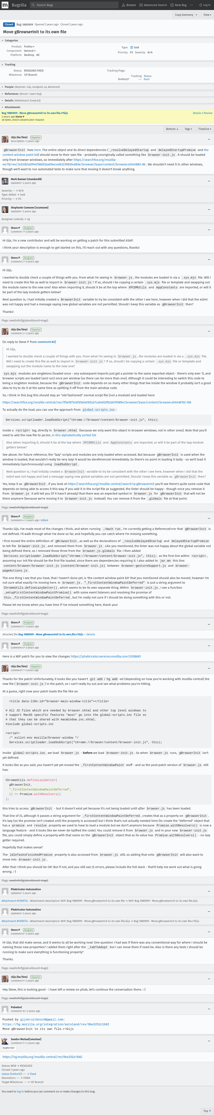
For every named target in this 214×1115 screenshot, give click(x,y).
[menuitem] (129, 5)
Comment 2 (17, 261)
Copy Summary (184, 14)
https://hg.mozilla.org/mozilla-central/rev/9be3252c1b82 (42, 1047)
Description (17, 141)
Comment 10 (18, 1001)
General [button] (30, 50)
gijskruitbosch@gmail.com (41, 1010)
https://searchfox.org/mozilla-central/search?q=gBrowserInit (111, 480)
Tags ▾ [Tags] (188, 128)
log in (20, 1082)
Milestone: (15, 74)
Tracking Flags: (116, 70)
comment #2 (46, 340)
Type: (125, 47)
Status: (18, 70)
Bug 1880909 (25, 24)
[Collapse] (209, 139)
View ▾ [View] (207, 14)
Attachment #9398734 (15, 891)
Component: (14, 50)
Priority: (123, 52)
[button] (204, 5)
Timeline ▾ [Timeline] (204, 128)
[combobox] (74, 5)
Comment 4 (17, 515)
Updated (16, 182)
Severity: (140, 52)
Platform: (16, 54)
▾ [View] (196, 14)
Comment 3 (17, 331)
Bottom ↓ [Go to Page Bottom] (172, 128)
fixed (146, 79)
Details (197, 113)
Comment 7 (17, 663)
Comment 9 (17, 971)
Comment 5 (17, 619)
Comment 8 (17, 924)
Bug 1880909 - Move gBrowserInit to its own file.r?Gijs (35, 113)
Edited (44, 515)
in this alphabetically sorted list (74, 432)
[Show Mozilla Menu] (5, 5)
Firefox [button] (29, 46)
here (37, 150)
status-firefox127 (12, 1064)
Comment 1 (17, 231)
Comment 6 (17, 640)
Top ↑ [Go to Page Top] (207, 1101)
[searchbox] (74, 5)
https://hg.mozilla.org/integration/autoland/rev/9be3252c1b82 (55, 1015)
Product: (16, 46)
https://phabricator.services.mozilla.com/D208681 (106, 649)
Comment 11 (17, 1033)
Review (208, 113)
